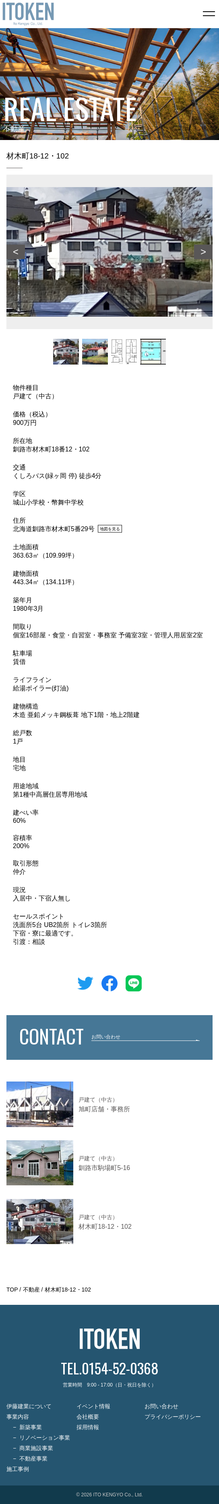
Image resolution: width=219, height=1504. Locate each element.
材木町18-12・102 (68, 1289)
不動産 (31, 1289)
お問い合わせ (161, 1406)
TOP (12, 1289)
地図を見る (110, 528)
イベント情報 (93, 1406)
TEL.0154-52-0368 (110, 1367)
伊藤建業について (29, 1406)
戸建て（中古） (35, 396)
